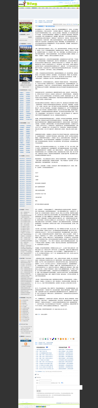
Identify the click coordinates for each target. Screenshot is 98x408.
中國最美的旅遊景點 (25, 217)
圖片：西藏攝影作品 (25, 212)
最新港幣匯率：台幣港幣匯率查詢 (66, 353)
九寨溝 (21, 84)
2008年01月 (22, 175)
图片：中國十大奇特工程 (41, 351)
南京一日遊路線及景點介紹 (26, 272)
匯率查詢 (21, 108)
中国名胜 (21, 104)
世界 (43, 8)
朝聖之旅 (21, 102)
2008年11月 (22, 166)
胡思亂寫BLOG (26, 312)
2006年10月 (28, 189)
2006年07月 (22, 192)
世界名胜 (21, 106)
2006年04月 (28, 194)
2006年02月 (28, 196)
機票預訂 (21, 146)
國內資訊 (28, 140)
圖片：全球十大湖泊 (25, 223)
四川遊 (25, 85)
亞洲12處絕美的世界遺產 (26, 215)
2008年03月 (22, 173)
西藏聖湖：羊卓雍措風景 (26, 236)
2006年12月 (28, 187)
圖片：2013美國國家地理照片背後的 (44, 353)
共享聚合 (24, 301)
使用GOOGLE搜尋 (23, 40)
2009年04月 (28, 160)
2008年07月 (22, 170)
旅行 (24, 328)
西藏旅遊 (22, 85)
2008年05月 (22, 171)
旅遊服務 (21, 148)
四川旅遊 (21, 96)
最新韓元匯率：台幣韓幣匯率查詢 (66, 349)
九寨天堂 (25, 84)
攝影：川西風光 (24, 243)
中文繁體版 (27, 8)
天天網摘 (24, 306)
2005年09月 (22, 202)
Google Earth (29, 119)
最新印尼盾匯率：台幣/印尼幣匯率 (66, 358)
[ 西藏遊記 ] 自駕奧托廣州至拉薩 (45, 22)
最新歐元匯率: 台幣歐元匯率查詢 (66, 361)
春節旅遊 (28, 102)
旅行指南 (21, 109)
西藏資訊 (28, 129)
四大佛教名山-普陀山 (25, 229)
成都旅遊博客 (25, 311)
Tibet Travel (25, 305)
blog (27, 326)
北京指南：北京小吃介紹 (26, 265)
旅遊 (29, 328)
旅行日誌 (69, 24)
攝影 (69, 8)
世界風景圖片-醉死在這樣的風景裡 (66, 360)
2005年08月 (28, 202)
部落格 (26, 328)
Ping (36, 371)
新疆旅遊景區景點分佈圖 (26, 280)
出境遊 (27, 87)
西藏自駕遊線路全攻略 (25, 287)
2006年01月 (22, 198)
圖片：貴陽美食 (24, 213)
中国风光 (28, 104)
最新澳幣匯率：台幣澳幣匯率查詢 (66, 367)
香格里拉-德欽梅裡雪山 (26, 283)
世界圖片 (28, 142)
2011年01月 (22, 158)
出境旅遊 (28, 144)
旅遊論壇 (21, 150)
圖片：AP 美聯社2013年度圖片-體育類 (44, 365)
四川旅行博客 (25, 314)
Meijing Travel (25, 316)
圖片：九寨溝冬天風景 (25, 237)
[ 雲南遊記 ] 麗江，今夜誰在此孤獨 (45, 20)
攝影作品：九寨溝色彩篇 (26, 245)
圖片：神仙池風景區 (25, 224)
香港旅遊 (21, 100)
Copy (44, 371)
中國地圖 (21, 152)
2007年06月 (28, 181)
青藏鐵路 (28, 94)
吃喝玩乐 (28, 115)
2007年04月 (28, 183)
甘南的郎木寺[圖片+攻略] (26, 275)
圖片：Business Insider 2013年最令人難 (44, 368)
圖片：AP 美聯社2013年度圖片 (43, 360)
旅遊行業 (21, 115)
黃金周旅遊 (22, 144)
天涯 (39, 314)
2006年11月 (22, 189)
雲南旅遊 (21, 98)
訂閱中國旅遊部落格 (26, 346)
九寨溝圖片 (22, 127)
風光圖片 (21, 111)
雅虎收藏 (24, 303)
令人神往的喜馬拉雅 (25, 255)
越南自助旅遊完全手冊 (25, 262)
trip (31, 326)
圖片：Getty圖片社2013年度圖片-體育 (44, 363)
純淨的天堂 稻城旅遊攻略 (26, 281)
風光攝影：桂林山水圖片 (26, 247)
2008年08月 (28, 168)
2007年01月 (22, 187)
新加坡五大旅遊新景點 (25, 273)
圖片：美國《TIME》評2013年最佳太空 (44, 361)
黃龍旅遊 (28, 127)
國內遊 (24, 87)
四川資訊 (28, 135)
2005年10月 (28, 200)
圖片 (61, 8)
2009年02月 (28, 162)
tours (22, 326)
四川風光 (28, 96)
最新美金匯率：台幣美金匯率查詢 (66, 354)
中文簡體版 (21, 8)
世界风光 (28, 106)
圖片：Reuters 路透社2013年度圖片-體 (44, 367)
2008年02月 (28, 173)
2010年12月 (28, 158)
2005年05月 (22, 206)
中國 (39, 8)
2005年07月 (22, 204)
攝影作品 (21, 113)
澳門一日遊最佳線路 (25, 267)
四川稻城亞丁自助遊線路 (26, 286)
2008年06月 (28, 170)
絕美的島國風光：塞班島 (26, 250)
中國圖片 (21, 142)
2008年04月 (28, 171)
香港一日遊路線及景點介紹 (26, 268)
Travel (24, 326)
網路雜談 (21, 119)
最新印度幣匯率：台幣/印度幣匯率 (66, 363)
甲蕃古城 (29, 84)
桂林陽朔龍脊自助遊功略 (26, 284)
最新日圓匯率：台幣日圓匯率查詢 (66, 356)
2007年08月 (28, 179)
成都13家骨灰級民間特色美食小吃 (43, 349)
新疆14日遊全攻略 (25, 291)
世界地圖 (28, 152)
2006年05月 (22, 194)
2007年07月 (22, 181)
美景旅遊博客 (25, 300)
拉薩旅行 (21, 131)
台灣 (54, 8)
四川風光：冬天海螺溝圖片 (26, 251)
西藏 (47, 8)
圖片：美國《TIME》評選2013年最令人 (44, 354)
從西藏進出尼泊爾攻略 (25, 292)
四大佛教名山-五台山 (25, 231)
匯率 (65, 8)
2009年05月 (22, 160)
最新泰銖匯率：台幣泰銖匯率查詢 (66, 365)
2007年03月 (22, 185)
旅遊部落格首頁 (24, 90)
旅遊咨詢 (28, 148)
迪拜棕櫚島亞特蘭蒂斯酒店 (26, 248)
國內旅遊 (21, 140)
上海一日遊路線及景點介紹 (26, 270)
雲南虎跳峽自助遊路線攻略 (26, 289)
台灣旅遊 (28, 100)
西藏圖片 (28, 131)
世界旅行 (28, 92)
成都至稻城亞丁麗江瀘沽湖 (26, 278)
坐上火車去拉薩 (26, 319)
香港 (58, 8)
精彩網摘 (21, 117)
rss (21, 300)
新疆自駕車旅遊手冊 (25, 294)
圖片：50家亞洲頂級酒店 (26, 234)
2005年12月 (28, 198)
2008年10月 (28, 166)
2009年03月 (22, 162)
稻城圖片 (28, 137)
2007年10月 (28, 177)
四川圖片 (21, 137)
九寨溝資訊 (28, 125)
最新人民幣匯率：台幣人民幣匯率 (66, 351)
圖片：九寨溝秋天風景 (25, 239)
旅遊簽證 (28, 108)
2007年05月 (22, 183)
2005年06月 (28, 204)
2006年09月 (22, 190)
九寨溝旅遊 (22, 125)
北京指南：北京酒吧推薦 (26, 264)
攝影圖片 (28, 111)
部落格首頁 (34, 8)
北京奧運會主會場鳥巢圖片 (26, 240)
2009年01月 (22, 164)
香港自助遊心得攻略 (25, 276)
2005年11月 (22, 200)
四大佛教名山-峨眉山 (25, 228)
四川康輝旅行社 (26, 317)
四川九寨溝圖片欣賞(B (25, 221)
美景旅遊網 (58, 403)
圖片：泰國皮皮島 (24, 242)
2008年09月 (22, 168)
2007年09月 (22, 179)
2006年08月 (28, 190)
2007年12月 (28, 175)
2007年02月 (28, 185)
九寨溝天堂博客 (26, 308)
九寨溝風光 (28, 113)
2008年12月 (28, 164)
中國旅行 (21, 92)
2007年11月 (22, 177)
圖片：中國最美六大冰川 (26, 218)
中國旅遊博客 (25, 320)
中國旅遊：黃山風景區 (25, 232)
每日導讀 (28, 117)
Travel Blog (75, 24)
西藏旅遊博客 (25, 309)
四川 (50, 8)
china (29, 326)
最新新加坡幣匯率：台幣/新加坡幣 (66, 368)
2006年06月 (28, 192)
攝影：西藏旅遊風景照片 (26, 253)
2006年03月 (22, 196)
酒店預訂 (28, 146)
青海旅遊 (28, 98)
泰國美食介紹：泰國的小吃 (26, 261)
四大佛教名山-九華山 (25, 226)
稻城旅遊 (29, 85)
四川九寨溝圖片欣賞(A (25, 220)
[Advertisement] (49, 14)
